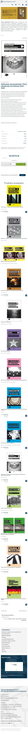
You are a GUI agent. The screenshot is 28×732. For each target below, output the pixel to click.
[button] (2, 13)
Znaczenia (4, 651)
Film (7, 148)
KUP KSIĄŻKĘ (21, 164)
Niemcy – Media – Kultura (19, 148)
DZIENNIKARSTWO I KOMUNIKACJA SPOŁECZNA (9, 147)
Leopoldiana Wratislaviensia (8, 639)
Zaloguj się (22, 4)
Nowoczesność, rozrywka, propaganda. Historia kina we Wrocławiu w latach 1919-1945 (13, 534)
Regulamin (3, 720)
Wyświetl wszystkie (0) (22, 610)
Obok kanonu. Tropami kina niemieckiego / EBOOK (12, 207)
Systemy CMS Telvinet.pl (15, 730)
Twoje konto (3, 730)
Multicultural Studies (6, 642)
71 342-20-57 (4, 706)
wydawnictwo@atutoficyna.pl (11, 698)
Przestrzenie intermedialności (7, 443)
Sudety (3, 649)
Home (3, 35)
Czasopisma (6, 630)
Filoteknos (4, 637)
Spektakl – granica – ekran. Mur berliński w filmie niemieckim (14, 238)
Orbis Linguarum (5, 644)
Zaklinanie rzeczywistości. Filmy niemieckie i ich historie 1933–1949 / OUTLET (13, 475)
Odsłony (10, 618)
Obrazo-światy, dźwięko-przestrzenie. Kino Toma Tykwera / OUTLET (14, 410)
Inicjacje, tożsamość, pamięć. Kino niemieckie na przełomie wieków (13, 599)
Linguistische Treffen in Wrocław (8, 640)
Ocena (17, 618)
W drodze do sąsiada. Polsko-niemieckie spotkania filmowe (14, 380)
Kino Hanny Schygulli (5, 351)
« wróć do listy (24, 38)
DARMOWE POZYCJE (14, 675)
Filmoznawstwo (19, 147)
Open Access (6, 657)
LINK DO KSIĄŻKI (7, 14)
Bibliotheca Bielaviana (6, 635)
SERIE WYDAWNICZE (11, 148)
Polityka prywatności (17, 720)
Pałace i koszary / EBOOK (6, 508)
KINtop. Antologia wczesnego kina (8, 261)
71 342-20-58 (4, 709)
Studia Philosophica (6, 646)
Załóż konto (26, 4)
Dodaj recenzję (4, 610)
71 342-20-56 (4, 704)
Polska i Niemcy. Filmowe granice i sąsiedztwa (11, 567)
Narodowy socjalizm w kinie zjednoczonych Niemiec (12, 290)
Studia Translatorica (6, 648)
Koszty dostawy (9, 720)
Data (20, 618)
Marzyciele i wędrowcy (5, 322)
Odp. (14, 618)
